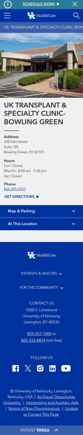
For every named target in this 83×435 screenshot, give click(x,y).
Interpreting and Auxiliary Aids (52, 403)
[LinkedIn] (52, 369)
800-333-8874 (33, 341)
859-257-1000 (39, 334)
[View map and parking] (41, 211)
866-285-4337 (15, 189)
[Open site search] (76, 15)
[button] (7, 15)
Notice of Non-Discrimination (34, 409)
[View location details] (41, 224)
